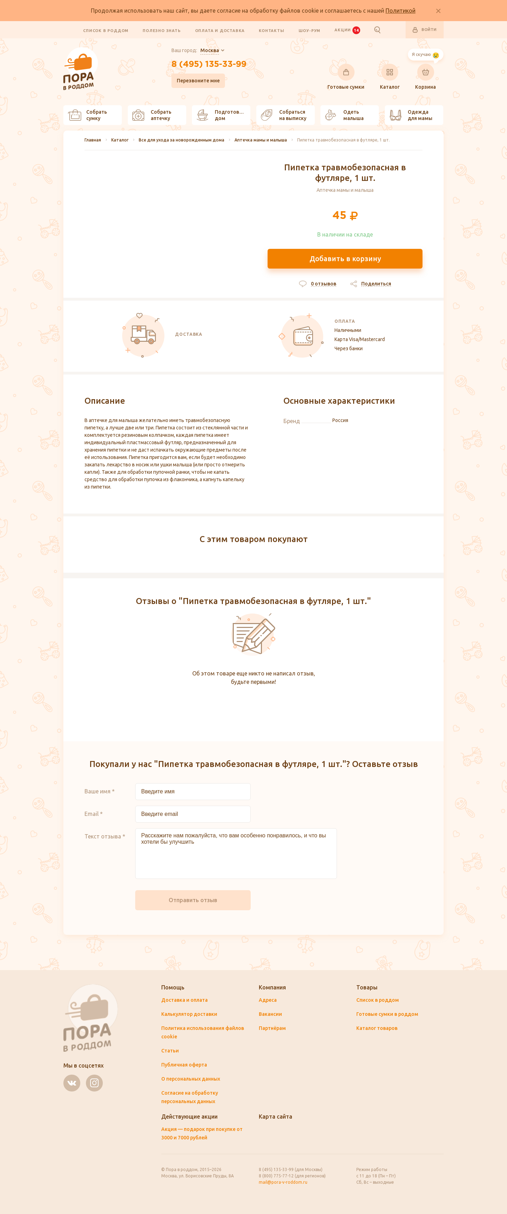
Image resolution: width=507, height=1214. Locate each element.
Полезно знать (162, 30)
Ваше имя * (99, 791)
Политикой (400, 10)
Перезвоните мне (198, 80)
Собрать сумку (87, 115)
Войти (425, 30)
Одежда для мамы (410, 115)
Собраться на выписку (283, 115)
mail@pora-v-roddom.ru (283, 1182)
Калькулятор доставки (189, 1014)
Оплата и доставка (220, 30)
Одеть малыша (344, 115)
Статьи (170, 1050)
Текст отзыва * (104, 836)
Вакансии (270, 1014)
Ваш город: (195, 51)
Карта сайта (275, 1116)
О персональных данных (190, 1079)
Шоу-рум (310, 30)
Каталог (390, 77)
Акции (347, 30)
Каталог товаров (377, 1028)
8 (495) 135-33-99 (208, 64)
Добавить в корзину (345, 258)
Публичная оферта (184, 1065)
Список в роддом (106, 30)
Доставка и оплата (184, 1000)
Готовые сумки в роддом (387, 1014)
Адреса (268, 1000)
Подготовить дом (222, 115)
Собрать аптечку (151, 115)
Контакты (271, 30)
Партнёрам (272, 1028)
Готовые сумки (345, 77)
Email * (93, 814)
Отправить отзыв (193, 900)
